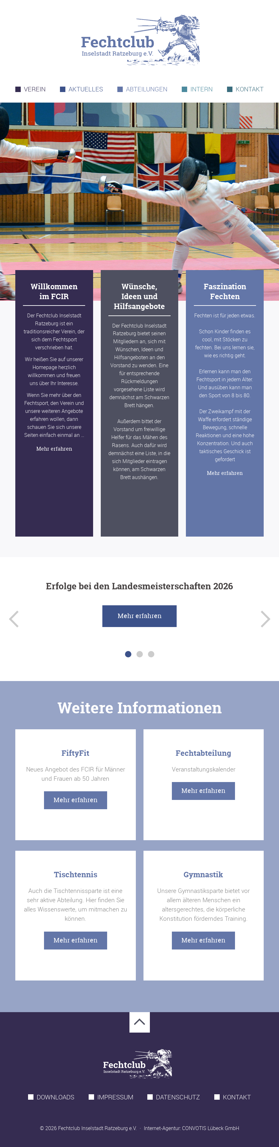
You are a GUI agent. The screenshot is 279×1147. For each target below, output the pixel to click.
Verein (35, 89)
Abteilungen (146, 89)
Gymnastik (203, 874)
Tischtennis (75, 874)
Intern (201, 89)
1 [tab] (128, 654)
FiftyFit (75, 753)
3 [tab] (151, 654)
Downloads (55, 1097)
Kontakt (250, 89)
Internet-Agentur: (162, 1128)
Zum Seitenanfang (139, 1022)
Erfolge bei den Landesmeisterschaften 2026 (139, 586)
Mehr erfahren (54, 448)
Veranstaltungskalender (203, 769)
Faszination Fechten (225, 291)
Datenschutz (178, 1097)
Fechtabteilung (203, 753)
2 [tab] (139, 654)
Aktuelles (86, 89)
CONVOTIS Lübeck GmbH (210, 1128)
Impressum (115, 1097)
